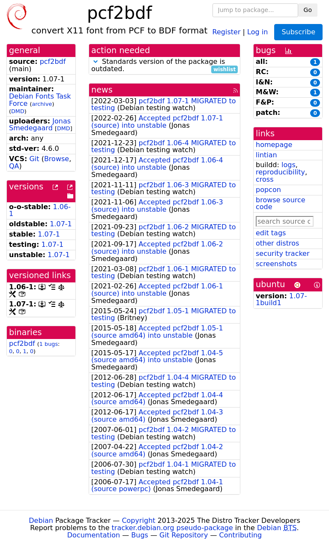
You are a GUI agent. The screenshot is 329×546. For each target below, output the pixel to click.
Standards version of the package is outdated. (164, 65)
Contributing (240, 535)
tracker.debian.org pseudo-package (172, 528)
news (102, 90)
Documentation (93, 535)
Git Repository (183, 535)
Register (226, 31)
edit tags (271, 233)
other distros (277, 243)
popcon (268, 190)
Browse (56, 159)
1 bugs (48, 344)
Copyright (138, 520)
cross (264, 179)
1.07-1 (61, 224)
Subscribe (298, 32)
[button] (95, 61)
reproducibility (280, 172)
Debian (41, 520)
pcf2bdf (53, 61)
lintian (266, 155)
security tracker (283, 253)
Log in (257, 31)
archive (42, 104)
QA (14, 166)
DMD (17, 111)
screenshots (276, 264)
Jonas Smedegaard (40, 124)
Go (308, 9)
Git (34, 159)
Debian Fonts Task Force (40, 100)
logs (288, 165)
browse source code (280, 203)
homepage (274, 145)
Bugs (139, 535)
